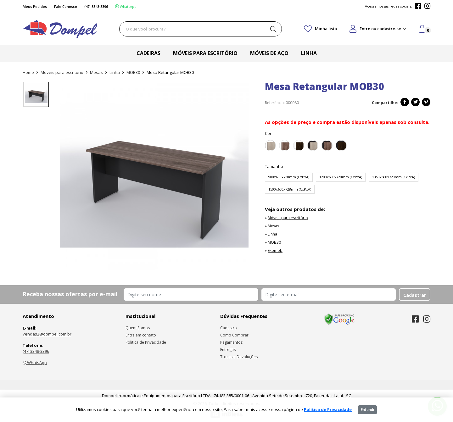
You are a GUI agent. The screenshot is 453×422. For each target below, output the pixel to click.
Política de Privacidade (146, 342)
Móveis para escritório (205, 53)
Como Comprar (234, 335)
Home (28, 72)
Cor (268, 133)
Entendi (367, 409)
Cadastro (228, 327)
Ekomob (275, 250)
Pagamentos (231, 342)
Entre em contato (141, 335)
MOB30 (133, 72)
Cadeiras (148, 53)
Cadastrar (414, 295)
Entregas (228, 349)
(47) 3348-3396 (36, 351)
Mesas (96, 72)
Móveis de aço (269, 53)
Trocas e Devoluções (239, 356)
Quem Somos (138, 327)
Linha (309, 53)
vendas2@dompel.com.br (47, 334)
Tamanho (274, 166)
